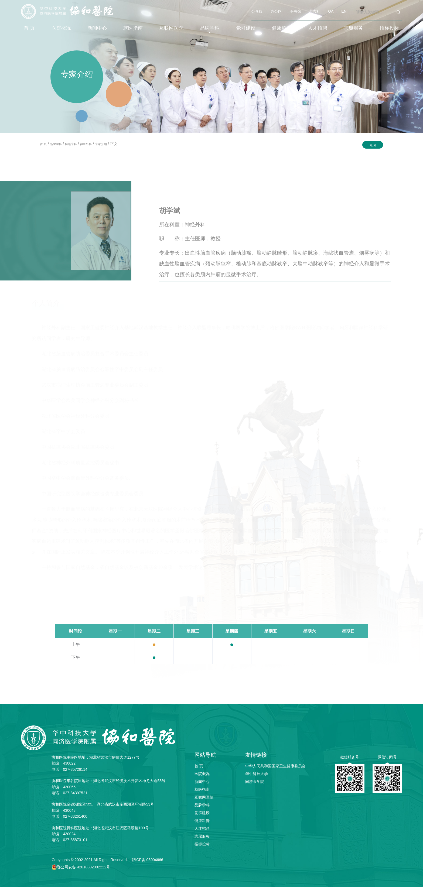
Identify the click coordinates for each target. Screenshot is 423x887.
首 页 (29, 28)
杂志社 (314, 11)
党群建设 (245, 28)
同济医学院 (254, 781)
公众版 (257, 11)
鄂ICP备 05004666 (147, 860)
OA (330, 11)
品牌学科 (209, 28)
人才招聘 (317, 28)
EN (343, 11)
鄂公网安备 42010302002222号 (83, 867)
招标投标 (389, 28)
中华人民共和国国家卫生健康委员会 (275, 766)
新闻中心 (97, 28)
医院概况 (61, 28)
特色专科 (71, 144)
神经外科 (86, 144)
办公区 (276, 11)
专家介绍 (101, 144)
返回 (373, 145)
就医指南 (133, 28)
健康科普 (281, 28)
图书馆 (295, 11)
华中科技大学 (256, 774)
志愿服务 (353, 28)
